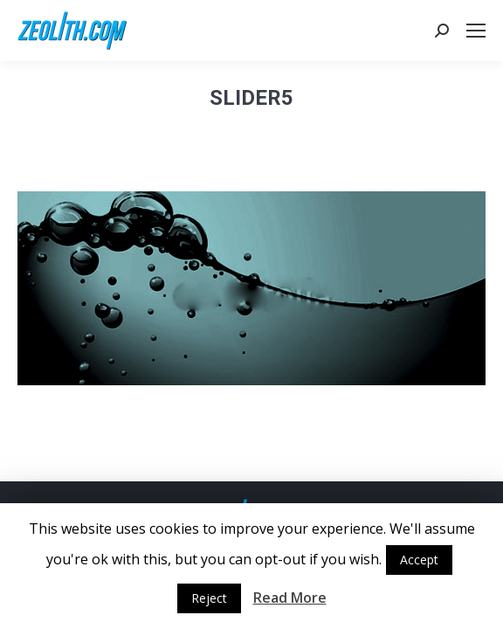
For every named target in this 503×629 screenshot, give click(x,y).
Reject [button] (209, 598)
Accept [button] (419, 559)
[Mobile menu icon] (476, 30)
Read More (290, 597)
